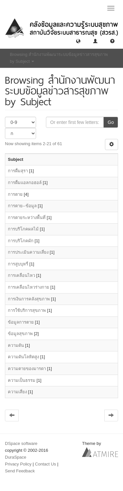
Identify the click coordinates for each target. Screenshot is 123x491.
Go (111, 122)
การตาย (15, 194)
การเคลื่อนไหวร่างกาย (28, 287)
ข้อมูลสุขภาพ (20, 333)
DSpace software (21, 443)
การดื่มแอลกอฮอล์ (25, 182)
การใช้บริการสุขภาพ (27, 310)
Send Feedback (20, 470)
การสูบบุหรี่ (18, 264)
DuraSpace (15, 457)
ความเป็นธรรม (21, 380)
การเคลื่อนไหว (21, 275)
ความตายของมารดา (27, 368)
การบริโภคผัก (20, 240)
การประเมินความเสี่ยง (28, 252)
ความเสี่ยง (17, 391)
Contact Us (45, 464)
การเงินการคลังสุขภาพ (29, 298)
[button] (78, 40)
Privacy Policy (18, 464)
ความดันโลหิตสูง (23, 356)
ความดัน (16, 345)
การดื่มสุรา (18, 170)
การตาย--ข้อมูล (22, 205)
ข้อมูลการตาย (21, 322)
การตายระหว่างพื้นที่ (27, 217)
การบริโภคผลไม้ (23, 229)
